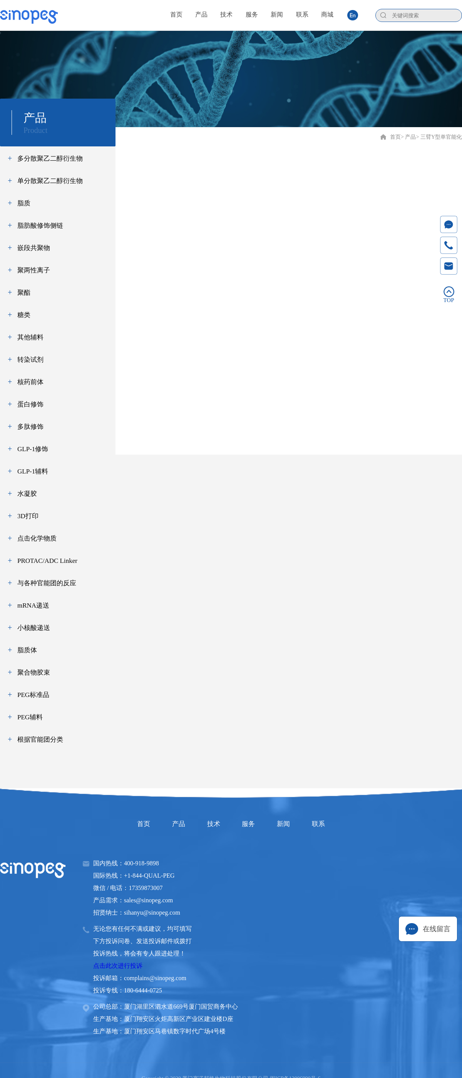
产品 (171, 824)
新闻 (291, 824)
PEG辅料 (30, 717)
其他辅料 (30, 337)
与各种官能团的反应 (46, 583)
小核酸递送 (33, 627)
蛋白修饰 (30, 404)
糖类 (23, 315)
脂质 (23, 203)
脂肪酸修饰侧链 (40, 225)
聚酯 (23, 292)
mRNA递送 (33, 605)
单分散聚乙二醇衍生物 (50, 181)
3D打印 (27, 516)
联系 (331, 824)
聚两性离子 (33, 270)
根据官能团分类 (40, 739)
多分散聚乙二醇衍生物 (50, 158)
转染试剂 (30, 359)
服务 (251, 824)
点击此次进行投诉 (117, 965)
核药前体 (30, 382)
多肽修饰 (30, 426)
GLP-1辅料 (32, 471)
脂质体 (27, 650)
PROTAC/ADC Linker (47, 560)
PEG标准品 (33, 695)
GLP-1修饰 (32, 449)
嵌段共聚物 (33, 248)
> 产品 (408, 137)
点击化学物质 (37, 538)
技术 (211, 824)
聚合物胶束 (33, 672)
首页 (395, 137)
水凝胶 (27, 493)
